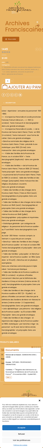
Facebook (3, 95)
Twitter (8, 95)
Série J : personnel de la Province (12, 74)
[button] (39, 400)
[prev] (36, 49)
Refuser (21, 434)
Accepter (21, 427)
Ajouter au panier (24, 86)
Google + (16, 95)
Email (20, 95)
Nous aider (10, 39)
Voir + (8, 377)
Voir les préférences (21, 440)
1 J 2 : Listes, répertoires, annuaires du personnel (17, 72)
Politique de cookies (20, 445)
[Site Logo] (18, 8)
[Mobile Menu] (37, 22)
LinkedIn (12, 95)
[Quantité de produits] (7, 81)
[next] (40, 49)
